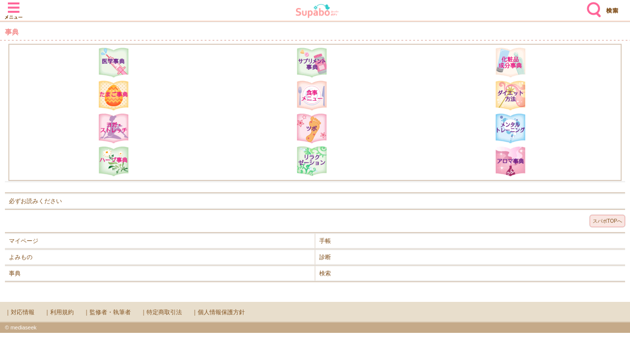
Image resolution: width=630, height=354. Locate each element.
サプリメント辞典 (312, 62)
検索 (592, 6)
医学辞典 (113, 62)
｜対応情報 (19, 312)
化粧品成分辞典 (510, 62)
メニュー (14, 6)
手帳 (325, 240)
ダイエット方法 (510, 95)
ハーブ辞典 (113, 161)
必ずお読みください (35, 201)
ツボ (312, 128)
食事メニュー (312, 95)
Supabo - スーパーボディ (317, 12)
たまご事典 (113, 95)
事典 (15, 273)
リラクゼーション (312, 161)
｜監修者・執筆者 (107, 312)
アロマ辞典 (510, 161)
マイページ (23, 240)
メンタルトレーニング (510, 128)
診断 (325, 257)
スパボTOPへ (607, 221)
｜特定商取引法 (161, 312)
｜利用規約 (59, 312)
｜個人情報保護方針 (218, 312)
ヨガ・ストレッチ (113, 128)
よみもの (20, 257)
